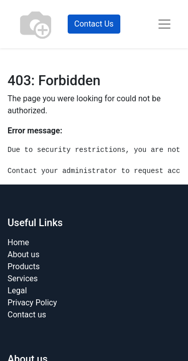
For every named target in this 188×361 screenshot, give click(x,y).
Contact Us (94, 24)
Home (18, 242)
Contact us (27, 314)
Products (24, 266)
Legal (17, 290)
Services (23, 278)
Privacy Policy (32, 302)
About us (24, 254)
